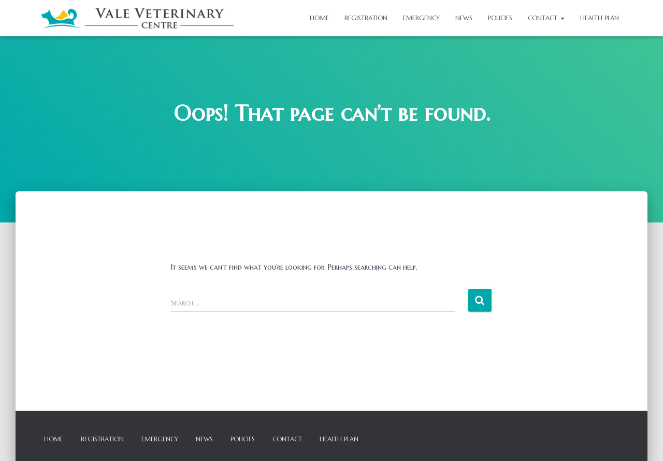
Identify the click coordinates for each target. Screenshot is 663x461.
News (463, 18)
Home (319, 18)
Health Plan (599, 18)
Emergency (421, 18)
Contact (546, 18)
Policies (500, 18)
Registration (365, 18)
